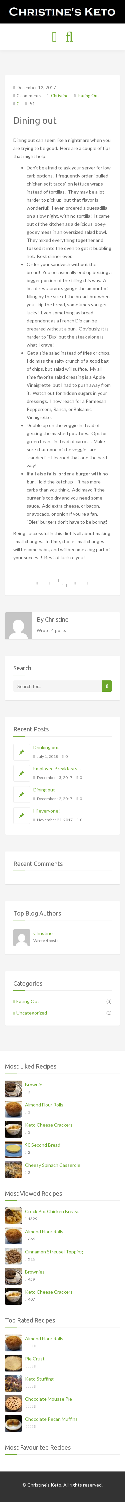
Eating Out (88, 95)
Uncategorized (31, 1013)
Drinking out (46, 747)
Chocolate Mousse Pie (48, 1399)
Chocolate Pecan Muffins (51, 1419)
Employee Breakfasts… (57, 768)
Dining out (44, 789)
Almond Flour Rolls (44, 1104)
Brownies (35, 1084)
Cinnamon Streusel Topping (54, 1251)
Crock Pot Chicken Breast (52, 1211)
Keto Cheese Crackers (49, 1125)
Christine (59, 95)
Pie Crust (35, 1358)
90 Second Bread (42, 1145)
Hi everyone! (46, 811)
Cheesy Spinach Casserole (52, 1165)
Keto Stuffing (39, 1379)
